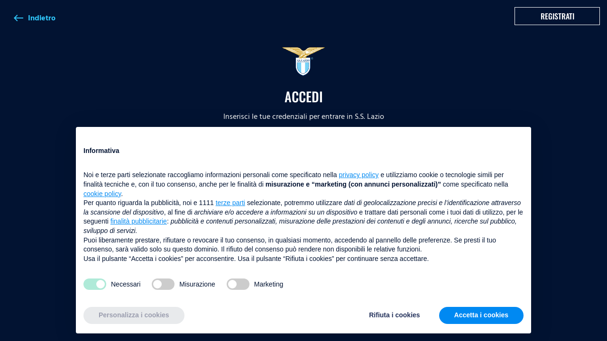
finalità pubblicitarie (138, 221)
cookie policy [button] (102, 193)
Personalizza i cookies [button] (134, 315)
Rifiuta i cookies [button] (394, 315)
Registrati (557, 16)
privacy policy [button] (359, 175)
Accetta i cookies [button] (481, 315)
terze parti (230, 202)
